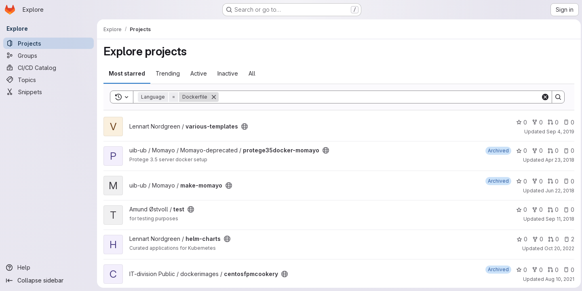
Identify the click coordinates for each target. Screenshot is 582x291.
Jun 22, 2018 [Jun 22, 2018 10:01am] (557, 191)
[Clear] (543, 97)
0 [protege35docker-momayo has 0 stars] (519, 150)
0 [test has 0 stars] (519, 209)
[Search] (378, 97)
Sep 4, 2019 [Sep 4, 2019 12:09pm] (558, 132)
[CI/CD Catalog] (48, 67)
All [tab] (252, 73)
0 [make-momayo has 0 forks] (535, 181)
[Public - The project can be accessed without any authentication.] (244, 126)
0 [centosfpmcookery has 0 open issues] (566, 269)
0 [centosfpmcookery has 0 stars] (519, 269)
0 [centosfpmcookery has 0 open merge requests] (551, 269)
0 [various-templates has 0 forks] (535, 122)
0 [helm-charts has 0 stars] (520, 239)
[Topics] (48, 79)
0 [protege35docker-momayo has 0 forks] (535, 150)
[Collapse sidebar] (48, 280)
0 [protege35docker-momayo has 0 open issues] (566, 150)
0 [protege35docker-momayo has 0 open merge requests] (551, 150)
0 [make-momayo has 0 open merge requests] (551, 181)
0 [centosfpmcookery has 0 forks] (535, 269)
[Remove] (214, 97)
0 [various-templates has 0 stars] (519, 122)
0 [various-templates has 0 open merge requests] (551, 122)
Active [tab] (198, 73)
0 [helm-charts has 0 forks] (535, 239)
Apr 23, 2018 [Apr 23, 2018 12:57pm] (557, 160)
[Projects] (48, 43)
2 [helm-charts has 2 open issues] (567, 239)
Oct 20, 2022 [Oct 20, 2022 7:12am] (557, 248)
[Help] (48, 267)
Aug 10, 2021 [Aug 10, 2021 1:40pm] (557, 279)
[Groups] (48, 55)
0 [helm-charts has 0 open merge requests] (551, 239)
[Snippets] (48, 91)
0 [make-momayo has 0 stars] (519, 181)
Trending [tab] (168, 73)
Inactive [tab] (227, 73)
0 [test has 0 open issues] (566, 209)
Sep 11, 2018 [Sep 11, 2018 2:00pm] (558, 219)
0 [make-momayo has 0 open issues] (566, 181)
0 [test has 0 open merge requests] (551, 209)
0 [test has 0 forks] (535, 209)
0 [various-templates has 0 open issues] (566, 122)
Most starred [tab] (127, 73)
